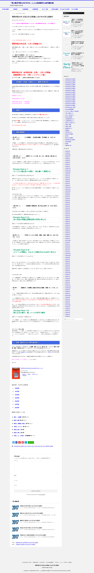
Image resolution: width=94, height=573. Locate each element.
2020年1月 (67, 221)
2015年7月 (67, 276)
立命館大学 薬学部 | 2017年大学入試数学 (25, 544)
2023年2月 (67, 183)
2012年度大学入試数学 (70, 82)
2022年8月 (67, 194)
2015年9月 (67, 274)
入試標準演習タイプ (69, 120)
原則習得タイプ (68, 128)
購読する (66, 13)
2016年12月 (68, 253)
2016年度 (17, 407)
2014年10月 (68, 287)
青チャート (50, 352)
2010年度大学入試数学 (70, 79)
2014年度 (17, 401)
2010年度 (17, 388)
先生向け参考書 (68, 117)
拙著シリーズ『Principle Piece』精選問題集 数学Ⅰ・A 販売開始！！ (77, 32)
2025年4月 (67, 151)
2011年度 (17, 391)
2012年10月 (68, 304)
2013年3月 (67, 301)
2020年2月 (67, 219)
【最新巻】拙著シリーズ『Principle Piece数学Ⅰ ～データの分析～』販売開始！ (77, 65)
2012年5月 (67, 308)
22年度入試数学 (5, 9)
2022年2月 (67, 206)
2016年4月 (67, 265)
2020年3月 (67, 217)
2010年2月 (67, 316)
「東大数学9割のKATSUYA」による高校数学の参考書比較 (32, 3)
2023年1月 (67, 185)
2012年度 (17, 394)
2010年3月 (67, 314)
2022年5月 (67, 200)
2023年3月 (67, 181)
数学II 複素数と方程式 (19, 423)
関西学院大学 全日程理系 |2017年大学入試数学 (27, 542)
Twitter (56, 551)
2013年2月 (67, 303)
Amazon (24, 374)
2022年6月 (67, 198)
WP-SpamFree (42, 494)
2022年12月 (68, 187)
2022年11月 (68, 189)
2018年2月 (67, 236)
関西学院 (47, 446)
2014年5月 (67, 291)
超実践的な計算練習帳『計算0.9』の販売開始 (77, 53)
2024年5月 (67, 158)
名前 (15, 475)
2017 (25, 446)
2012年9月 (67, 306)
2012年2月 (67, 310)
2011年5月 (67, 312)
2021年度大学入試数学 (70, 99)
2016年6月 (67, 261)
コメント (16, 460)
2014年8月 (67, 289)
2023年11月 (68, 170)
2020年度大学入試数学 (70, 98)
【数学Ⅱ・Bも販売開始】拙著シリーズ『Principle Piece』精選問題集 (77, 21)
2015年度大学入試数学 (70, 88)
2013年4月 (67, 299)
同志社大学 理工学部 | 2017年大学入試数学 (31, 528)
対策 (41, 446)
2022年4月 (67, 202)
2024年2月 (67, 164)
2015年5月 (67, 278)
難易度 (51, 446)
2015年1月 (67, 284)
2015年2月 (67, 282)
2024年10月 (68, 155)
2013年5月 (67, 297)
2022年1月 (67, 208)
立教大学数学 (68, 141)
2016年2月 (67, 268)
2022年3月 (67, 204)
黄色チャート (25, 352)
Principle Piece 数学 (64, 9)
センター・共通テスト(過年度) (72, 111)
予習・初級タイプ (69, 113)
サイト (15, 485)
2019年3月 (67, 223)
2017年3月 (67, 248)
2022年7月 (67, 196)
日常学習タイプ (68, 132)
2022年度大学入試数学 (70, 101)
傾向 (33, 446)
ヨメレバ (26, 370)
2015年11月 (68, 272)
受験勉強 (67, 130)
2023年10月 (68, 172)
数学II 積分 (17, 432)
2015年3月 (67, 280)
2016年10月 (68, 255)
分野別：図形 (68, 124)
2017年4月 (67, 246)
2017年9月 (67, 242)
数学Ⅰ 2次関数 (17, 417)
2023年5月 (67, 177)
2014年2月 (67, 293)
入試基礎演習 (25, 9)
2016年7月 (67, 259)
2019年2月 (67, 225)
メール (16, 480)
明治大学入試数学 (69, 134)
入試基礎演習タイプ (69, 118)
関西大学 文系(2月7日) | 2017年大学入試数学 (31, 513)
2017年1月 (67, 251)
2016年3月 (67, 266)
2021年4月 (67, 210)
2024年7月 (67, 156)
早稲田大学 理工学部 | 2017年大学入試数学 (31, 506)
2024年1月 (67, 166)
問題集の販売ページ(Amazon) (38, 551)
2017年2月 (67, 249)
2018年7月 (67, 229)
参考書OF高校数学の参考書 (47, 557)
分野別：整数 (68, 126)
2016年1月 (67, 270)
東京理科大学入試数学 (70, 139)
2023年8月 (67, 174)
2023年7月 (67, 175)
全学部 (35, 446)
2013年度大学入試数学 (70, 84)
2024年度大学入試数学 (70, 105)
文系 (44, 446)
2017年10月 (68, 240)
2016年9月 (67, 257)
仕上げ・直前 (45, 9)
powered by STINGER (66, 560)
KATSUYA (29, 446)
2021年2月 (67, 213)
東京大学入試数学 (69, 137)
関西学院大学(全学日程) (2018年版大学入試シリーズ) (32, 368)
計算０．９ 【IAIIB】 (19, 435)
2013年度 (17, 397)
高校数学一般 (68, 145)
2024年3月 (67, 162)
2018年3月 (67, 234)
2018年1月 (67, 238)
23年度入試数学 (54, 9)
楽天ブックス (35, 374)
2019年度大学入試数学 (70, 96)
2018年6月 (67, 230)
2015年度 (17, 404)
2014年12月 (68, 285)
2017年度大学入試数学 (19, 446)
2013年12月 (68, 295)
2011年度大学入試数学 (70, 80)
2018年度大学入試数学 (70, 94)
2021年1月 (67, 215)
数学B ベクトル (18, 426)
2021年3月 (67, 211)
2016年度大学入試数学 (70, 90)
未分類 (66, 135)
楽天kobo (25, 375)
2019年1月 (67, 227)
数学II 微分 (17, 429)
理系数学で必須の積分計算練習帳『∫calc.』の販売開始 (77, 43)
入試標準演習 (35, 9)
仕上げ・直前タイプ (69, 115)
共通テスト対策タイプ (70, 122)
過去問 (66, 143)
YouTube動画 (74, 9)
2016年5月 (67, 263)
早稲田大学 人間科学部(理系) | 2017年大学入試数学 (33, 535)
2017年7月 (67, 244)
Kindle (29, 374)
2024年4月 (67, 160)
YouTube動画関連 (69, 109)
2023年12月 (68, 168)
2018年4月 (67, 232)
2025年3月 (67, 153)
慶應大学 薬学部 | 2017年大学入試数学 (30, 520)
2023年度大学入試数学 (70, 103)
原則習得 (15, 9)
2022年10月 (68, 191)
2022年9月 (67, 192)
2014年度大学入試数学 (70, 86)
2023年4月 (67, 179)
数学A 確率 (16, 420)
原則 (39, 446)
